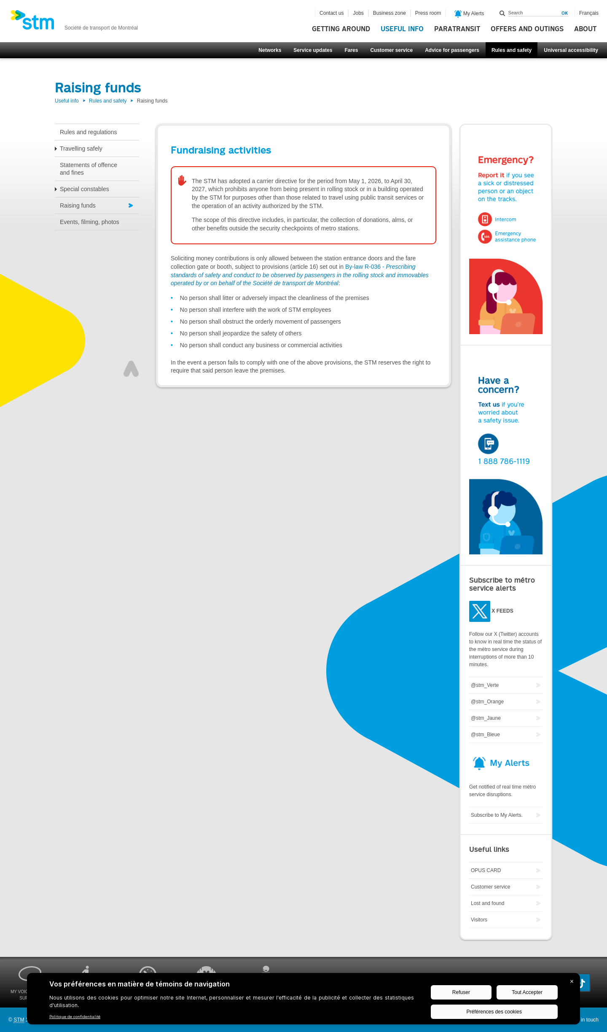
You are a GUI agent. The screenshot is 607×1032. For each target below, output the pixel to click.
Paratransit (457, 29)
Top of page (131, 369)
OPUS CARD (486, 870)
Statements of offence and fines (88, 169)
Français (589, 13)
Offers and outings (527, 29)
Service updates (312, 50)
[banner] (74, 22)
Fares (351, 50)
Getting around (341, 29)
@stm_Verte (485, 685)
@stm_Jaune (486, 718)
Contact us (332, 13)
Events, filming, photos (89, 222)
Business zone (389, 13)
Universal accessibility (571, 50)
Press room (428, 13)
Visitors (479, 920)
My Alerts (469, 14)
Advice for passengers (452, 50)
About (585, 29)
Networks (269, 50)
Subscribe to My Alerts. (497, 815)
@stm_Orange (487, 702)
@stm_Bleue (485, 735)
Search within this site (502, 13)
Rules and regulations (88, 132)
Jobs (358, 13)
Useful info (402, 29)
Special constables (84, 189)
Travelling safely (81, 148)
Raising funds (78, 205)
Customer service (391, 50)
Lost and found (487, 903)
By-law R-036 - (300, 274)
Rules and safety (512, 50)
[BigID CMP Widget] (303, 1001)
